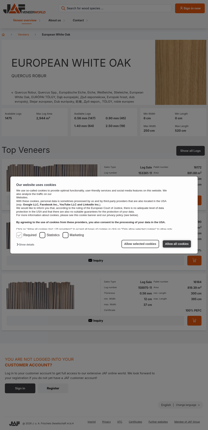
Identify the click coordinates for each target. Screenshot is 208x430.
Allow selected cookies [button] (140, 243)
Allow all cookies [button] (177, 243)
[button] (26, 245)
